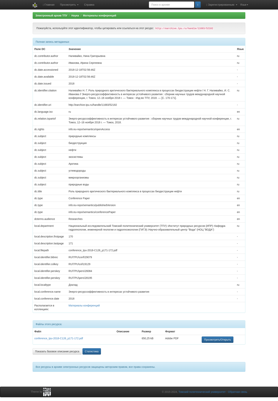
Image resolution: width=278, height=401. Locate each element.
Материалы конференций (99, 15)
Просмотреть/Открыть (217, 339)
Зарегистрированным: (221, 4)
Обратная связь (237, 391)
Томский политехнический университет (202, 391)
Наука (75, 15)
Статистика (92, 351)
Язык (244, 4)
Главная (48, 4)
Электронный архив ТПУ (51, 15)
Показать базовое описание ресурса (57, 351)
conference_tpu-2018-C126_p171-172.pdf (58, 338)
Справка (89, 4)
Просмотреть (69, 4)
